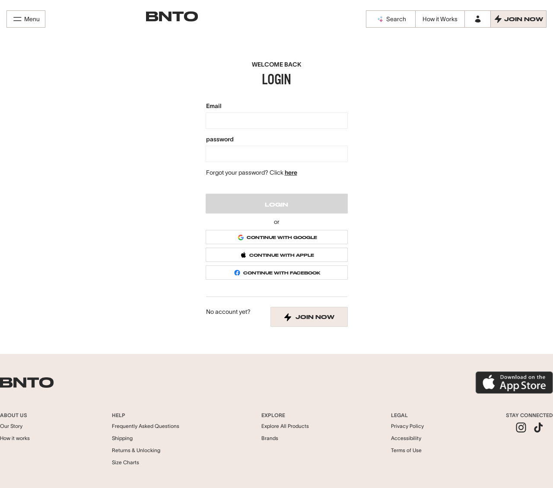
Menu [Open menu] (26, 19)
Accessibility (406, 438)
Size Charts (125, 462)
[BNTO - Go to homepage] (172, 17)
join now (308, 317)
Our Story (11, 426)
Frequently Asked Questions (145, 426)
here (291, 172)
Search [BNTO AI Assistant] (391, 19)
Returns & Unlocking (136, 450)
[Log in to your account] (477, 19)
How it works (15, 438)
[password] (276, 154)
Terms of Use (406, 450)
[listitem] (521, 428)
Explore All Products (285, 426)
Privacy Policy (407, 426)
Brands (269, 438)
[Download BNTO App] (514, 382)
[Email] (276, 120)
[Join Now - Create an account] (518, 19)
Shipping (122, 438)
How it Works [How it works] (440, 19)
